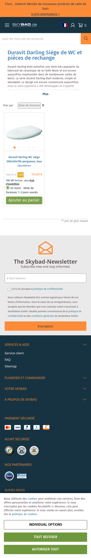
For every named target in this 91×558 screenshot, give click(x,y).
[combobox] (40, 38)
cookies (32, 499)
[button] (7, 25)
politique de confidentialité (48, 289)
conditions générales (42, 316)
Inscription (45, 326)
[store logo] (24, 25)
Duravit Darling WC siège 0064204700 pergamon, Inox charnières (24, 161)
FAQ (7, 360)
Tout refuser (45, 537)
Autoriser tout (45, 549)
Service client (14, 353)
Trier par (8, 105)
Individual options (45, 524)
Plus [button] (45, 94)
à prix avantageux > (45, 13)
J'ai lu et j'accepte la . (37, 289)
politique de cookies (24, 514)
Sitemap (11, 366)
